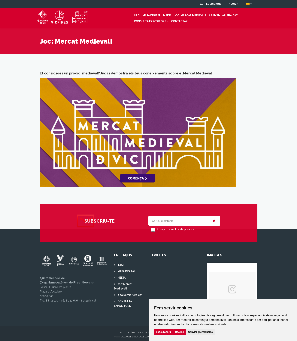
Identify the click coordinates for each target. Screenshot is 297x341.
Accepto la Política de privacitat (176, 227)
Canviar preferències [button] (200, 331)
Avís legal (125, 330)
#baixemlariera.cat (186, 14)
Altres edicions (211, 4)
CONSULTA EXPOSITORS (219, 14)
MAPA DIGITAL (115, 14)
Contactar (105, 20)
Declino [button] (179, 331)
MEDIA (130, 14)
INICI (100, 14)
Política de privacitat (143, 330)
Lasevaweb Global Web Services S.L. (138, 335)
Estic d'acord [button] (163, 331)
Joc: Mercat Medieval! (153, 14)
